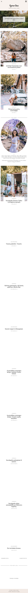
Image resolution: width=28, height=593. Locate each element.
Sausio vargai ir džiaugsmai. (14, 329)
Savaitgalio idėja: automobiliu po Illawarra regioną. (14, 505)
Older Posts (23, 558)
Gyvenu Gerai (14, 5)
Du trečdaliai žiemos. (14, 548)
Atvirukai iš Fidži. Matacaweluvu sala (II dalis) (14, 19)
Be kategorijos (14, 241)
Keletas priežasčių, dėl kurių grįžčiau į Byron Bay (14, 286)
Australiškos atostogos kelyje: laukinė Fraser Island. (14, 372)
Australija (14, 198)
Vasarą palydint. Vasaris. (14, 244)
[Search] (1, 1)
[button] (26, 1)
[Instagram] (3, 585)
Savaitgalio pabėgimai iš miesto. (14, 461)
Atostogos (14, 63)
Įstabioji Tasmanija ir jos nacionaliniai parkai (14, 66)
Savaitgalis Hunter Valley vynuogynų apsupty (14, 201)
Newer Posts (5, 558)
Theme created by (14, 591)
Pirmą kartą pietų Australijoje (14, 110)
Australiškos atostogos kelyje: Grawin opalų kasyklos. (14, 416)
